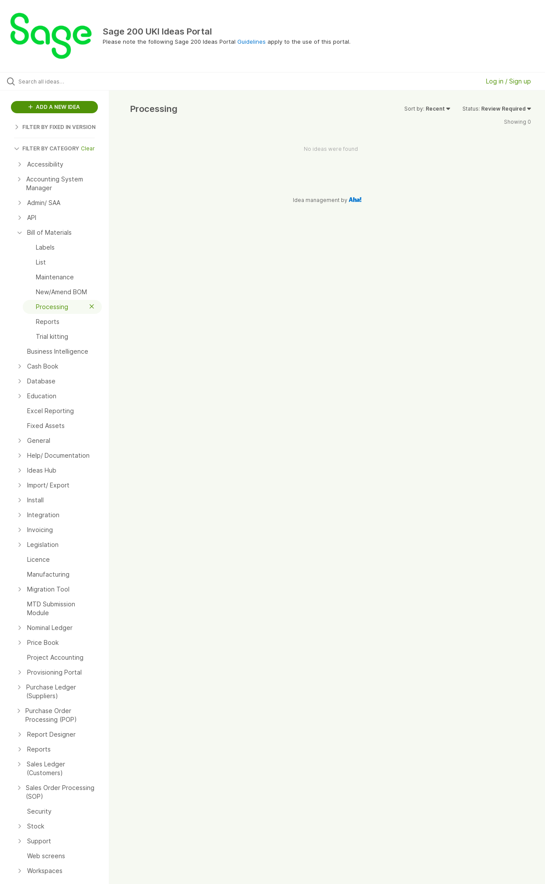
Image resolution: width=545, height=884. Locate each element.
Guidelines (251, 41)
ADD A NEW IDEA (54, 107)
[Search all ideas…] (65, 81)
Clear (88, 148)
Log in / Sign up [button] (508, 81)
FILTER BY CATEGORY (46, 148)
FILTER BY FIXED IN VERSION (55, 127)
